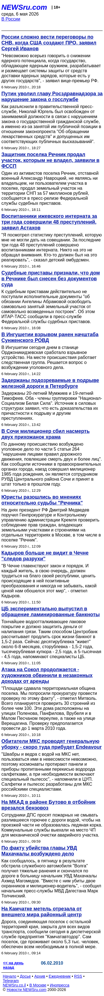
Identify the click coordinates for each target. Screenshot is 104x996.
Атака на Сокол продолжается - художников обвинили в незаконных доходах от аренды (47, 675)
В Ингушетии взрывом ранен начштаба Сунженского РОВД (49, 337)
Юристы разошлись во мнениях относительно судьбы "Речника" (42, 500)
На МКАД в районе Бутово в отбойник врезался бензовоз (48, 805)
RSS (78, 976)
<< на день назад (13, 965)
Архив (39, 976)
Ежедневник (60, 976)
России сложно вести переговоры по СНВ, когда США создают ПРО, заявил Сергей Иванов (49, 42)
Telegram (11, 980)
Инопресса (60, 985)
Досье (25, 976)
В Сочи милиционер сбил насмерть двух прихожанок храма (45, 434)
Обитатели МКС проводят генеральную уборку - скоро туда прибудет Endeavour (51, 744)
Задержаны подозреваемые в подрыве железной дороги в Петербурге (50, 383)
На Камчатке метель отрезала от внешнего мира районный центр (41, 911)
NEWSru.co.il (14, 985)
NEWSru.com (24, 7)
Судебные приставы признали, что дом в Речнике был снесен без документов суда (50, 278)
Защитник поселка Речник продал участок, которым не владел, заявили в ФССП (50, 160)
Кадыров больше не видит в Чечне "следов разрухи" (44, 555)
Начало (9, 976)
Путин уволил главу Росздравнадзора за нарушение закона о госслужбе (52, 96)
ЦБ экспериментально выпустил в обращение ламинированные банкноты (50, 611)
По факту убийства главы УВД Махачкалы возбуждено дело (39, 851)
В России (10, 19)
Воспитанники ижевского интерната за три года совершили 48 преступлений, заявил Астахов (49, 222)
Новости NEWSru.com (26, 989)
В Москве (37, 985)
